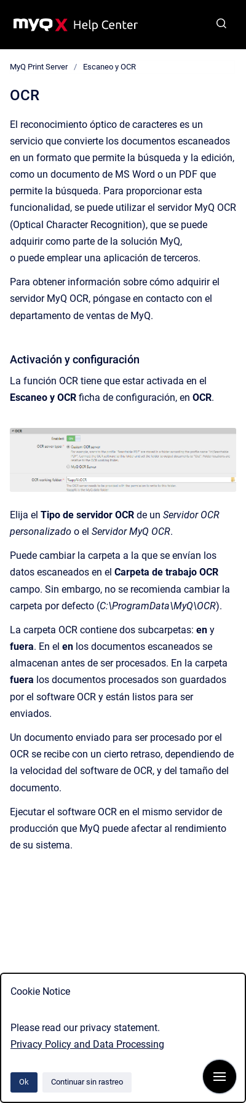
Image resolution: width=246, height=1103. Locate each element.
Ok (24, 1081)
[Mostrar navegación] (219, 1076)
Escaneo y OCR (109, 66)
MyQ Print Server (39, 66)
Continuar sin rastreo (87, 1081)
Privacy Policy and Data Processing (87, 1044)
